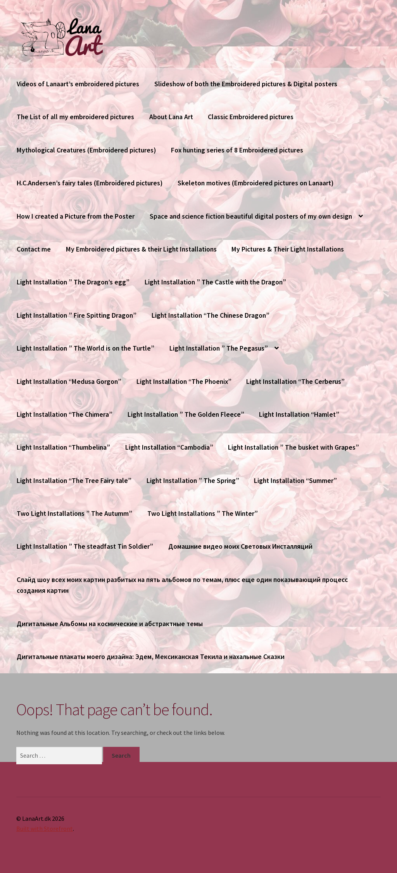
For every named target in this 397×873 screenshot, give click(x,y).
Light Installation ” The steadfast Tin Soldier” (85, 546)
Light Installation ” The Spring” (193, 480)
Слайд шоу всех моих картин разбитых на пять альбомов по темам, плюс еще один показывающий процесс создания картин (182, 585)
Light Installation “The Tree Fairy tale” (74, 480)
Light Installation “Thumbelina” (63, 447)
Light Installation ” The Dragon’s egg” (73, 282)
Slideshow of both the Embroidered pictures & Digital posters (245, 84)
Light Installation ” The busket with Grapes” (293, 447)
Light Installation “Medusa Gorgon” (69, 381)
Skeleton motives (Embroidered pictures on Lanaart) (255, 183)
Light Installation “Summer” (295, 480)
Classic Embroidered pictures (250, 117)
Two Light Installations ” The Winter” (202, 513)
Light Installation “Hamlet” (299, 414)
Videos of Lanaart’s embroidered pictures (78, 84)
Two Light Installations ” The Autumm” (74, 513)
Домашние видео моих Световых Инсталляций (240, 546)
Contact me (34, 249)
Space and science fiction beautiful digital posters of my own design (251, 216)
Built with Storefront (44, 828)
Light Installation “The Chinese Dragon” (210, 315)
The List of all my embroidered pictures (75, 117)
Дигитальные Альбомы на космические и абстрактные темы (110, 624)
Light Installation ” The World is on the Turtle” (85, 348)
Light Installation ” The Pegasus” (218, 348)
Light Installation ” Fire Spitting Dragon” (76, 315)
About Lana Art (171, 117)
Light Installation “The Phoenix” (183, 381)
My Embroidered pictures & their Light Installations (141, 249)
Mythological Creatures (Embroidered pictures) (86, 150)
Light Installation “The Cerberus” (295, 381)
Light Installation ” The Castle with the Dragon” (215, 282)
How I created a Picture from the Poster (76, 216)
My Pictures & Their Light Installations (287, 249)
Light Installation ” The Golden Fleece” (186, 414)
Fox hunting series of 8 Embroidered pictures (237, 150)
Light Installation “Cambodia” (169, 447)
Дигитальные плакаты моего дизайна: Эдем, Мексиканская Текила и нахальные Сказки (151, 656)
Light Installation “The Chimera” (64, 414)
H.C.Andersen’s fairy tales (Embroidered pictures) (89, 183)
